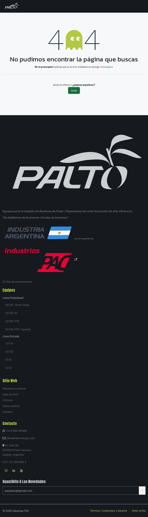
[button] (142, 490)
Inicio (74, 90)
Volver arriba (139, 510)
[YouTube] (21, 471)
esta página (106, 66)
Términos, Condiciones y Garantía (108, 510)
